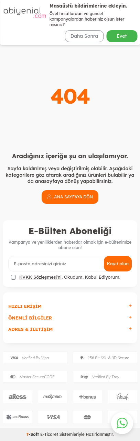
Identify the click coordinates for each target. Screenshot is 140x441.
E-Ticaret (49, 434)
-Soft (33, 434)
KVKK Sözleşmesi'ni (40, 277)
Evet (122, 36)
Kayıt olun (118, 263)
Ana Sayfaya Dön (70, 197)
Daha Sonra (84, 36)
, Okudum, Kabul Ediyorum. (65, 277)
